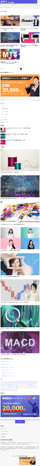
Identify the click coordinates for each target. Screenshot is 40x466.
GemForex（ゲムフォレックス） (8, 367)
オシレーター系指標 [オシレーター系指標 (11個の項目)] (28, 384)
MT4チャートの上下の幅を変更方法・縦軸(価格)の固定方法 (10, 276)
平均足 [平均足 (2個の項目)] (6, 389)
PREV (2, 68)
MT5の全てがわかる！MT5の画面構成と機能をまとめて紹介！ (16, 140)
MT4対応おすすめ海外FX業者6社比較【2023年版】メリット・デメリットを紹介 (9, 46)
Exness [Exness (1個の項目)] (10, 382)
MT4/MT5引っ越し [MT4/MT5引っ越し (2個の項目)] (23, 382)
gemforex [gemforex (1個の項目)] (14, 382)
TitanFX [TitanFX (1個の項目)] (31, 382)
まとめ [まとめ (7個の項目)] (15, 384)
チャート (2, 225)
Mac (11, 27)
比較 (33, 27)
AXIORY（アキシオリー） (6, 361)
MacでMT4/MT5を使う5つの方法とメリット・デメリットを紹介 (10, 29)
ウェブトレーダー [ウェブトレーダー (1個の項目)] (21, 384)
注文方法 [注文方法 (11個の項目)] (13, 389)
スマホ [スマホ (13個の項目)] (34, 384)
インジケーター (4, 111)
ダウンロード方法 (4, 114)
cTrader (31, 27)
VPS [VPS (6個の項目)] (2, 384)
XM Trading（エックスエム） (7, 375)
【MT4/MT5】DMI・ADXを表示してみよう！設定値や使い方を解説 (16, 134)
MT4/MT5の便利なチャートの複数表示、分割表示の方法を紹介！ (11, 250)
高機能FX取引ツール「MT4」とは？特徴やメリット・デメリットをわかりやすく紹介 (10, 63)
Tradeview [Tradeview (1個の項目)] (35, 382)
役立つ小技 (3, 119)
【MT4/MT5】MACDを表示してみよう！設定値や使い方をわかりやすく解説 (13, 354)
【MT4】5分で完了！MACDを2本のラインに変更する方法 (10, 172)
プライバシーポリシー (5, 431)
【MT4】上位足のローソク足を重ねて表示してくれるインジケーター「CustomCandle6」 (15, 302)
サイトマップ (4, 428)
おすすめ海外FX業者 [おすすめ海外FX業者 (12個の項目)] (9, 384)
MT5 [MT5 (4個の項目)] (27, 382)
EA (2, 106)
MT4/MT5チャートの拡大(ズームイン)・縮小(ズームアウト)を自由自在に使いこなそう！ (15, 328)
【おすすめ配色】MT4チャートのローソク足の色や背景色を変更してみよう (13, 224)
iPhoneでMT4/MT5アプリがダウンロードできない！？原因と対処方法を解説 (18, 128)
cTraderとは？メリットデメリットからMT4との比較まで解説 (29, 29)
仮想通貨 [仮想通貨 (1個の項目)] (2, 389)
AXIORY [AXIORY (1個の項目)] (2, 382)
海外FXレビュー (4, 122)
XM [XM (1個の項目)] (4, 384)
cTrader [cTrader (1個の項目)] (6, 382)
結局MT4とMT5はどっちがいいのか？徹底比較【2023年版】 (29, 46)
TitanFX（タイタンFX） (6, 370)
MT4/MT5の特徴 (16, 32)
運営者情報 (3, 436)
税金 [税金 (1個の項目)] (16, 389)
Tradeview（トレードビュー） (7, 372)
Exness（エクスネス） (6, 364)
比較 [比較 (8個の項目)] (9, 389)
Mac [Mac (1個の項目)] (17, 382)
